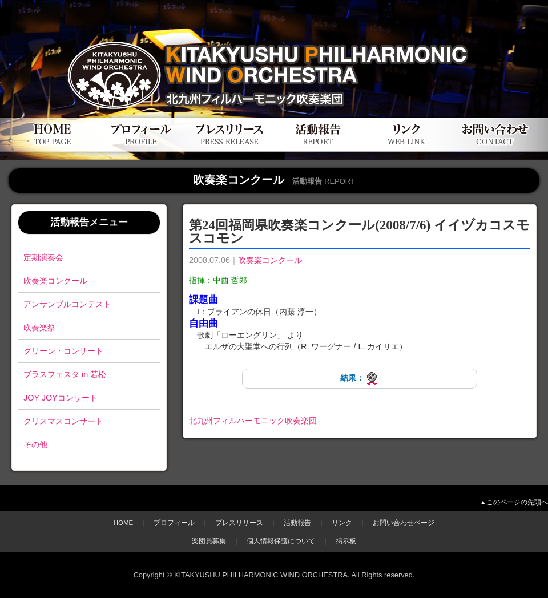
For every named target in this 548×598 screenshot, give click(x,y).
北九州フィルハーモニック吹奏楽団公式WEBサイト (136, 33)
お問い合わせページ (403, 522)
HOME (124, 522)
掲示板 (346, 541)
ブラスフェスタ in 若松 (64, 374)
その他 (35, 444)
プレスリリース (239, 522)
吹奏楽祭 (39, 327)
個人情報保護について (281, 541)
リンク (342, 522)
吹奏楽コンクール (55, 280)
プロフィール (174, 522)
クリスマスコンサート (63, 421)
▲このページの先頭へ (514, 502)
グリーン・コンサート (63, 350)
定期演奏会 (43, 257)
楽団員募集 (209, 541)
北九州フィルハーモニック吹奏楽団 (253, 420)
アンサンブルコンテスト (67, 304)
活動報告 (297, 522)
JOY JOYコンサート (60, 397)
